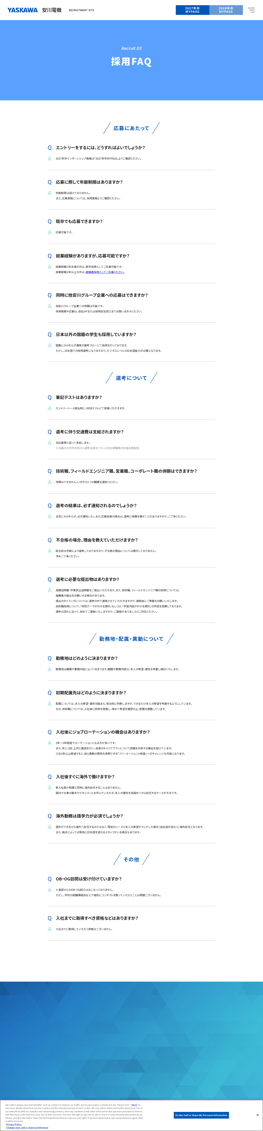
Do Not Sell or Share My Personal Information (201, 1115)
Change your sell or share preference (27, 1127)
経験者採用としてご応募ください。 (105, 274)
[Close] (257, 1115)
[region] (131, 1115)
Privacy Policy (13, 1124)
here (134, 1104)
